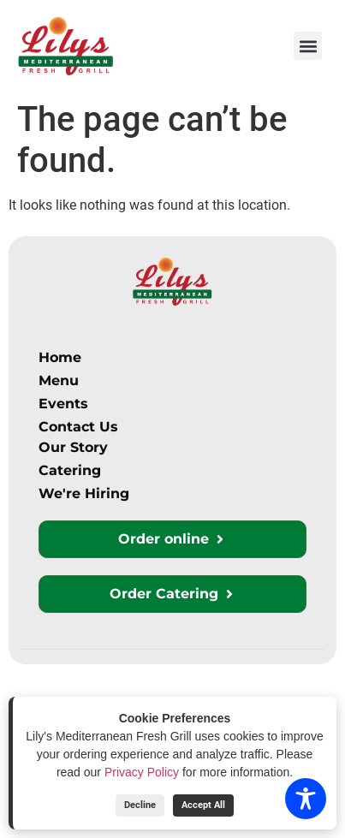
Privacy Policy (141, 772)
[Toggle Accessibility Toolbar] (305, 798)
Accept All (203, 805)
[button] (308, 46)
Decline (140, 805)
